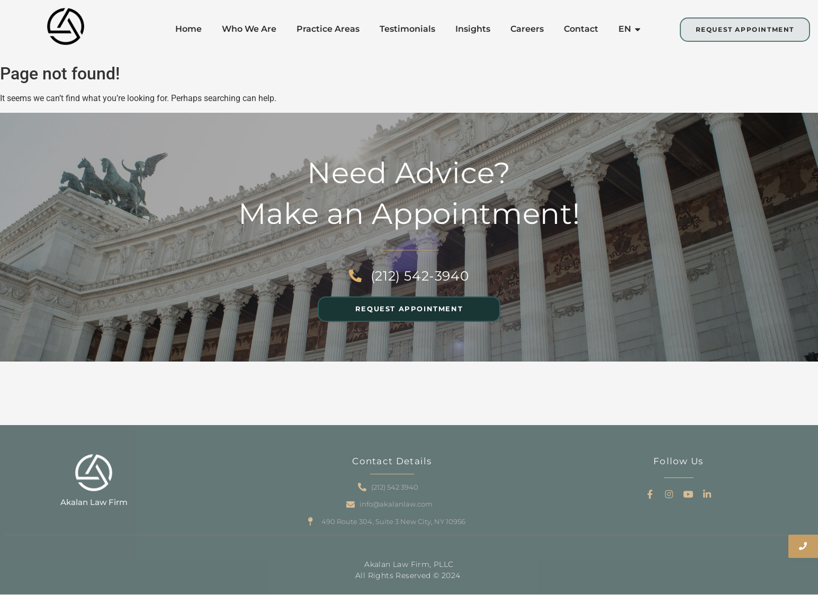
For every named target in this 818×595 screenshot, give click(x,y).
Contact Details (392, 461)
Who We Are (249, 29)
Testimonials (407, 29)
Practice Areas (327, 29)
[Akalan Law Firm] (94, 473)
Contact (581, 29)
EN (626, 29)
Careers (527, 29)
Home (188, 29)
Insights (472, 29)
